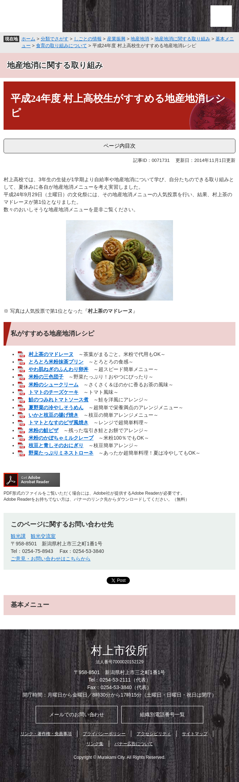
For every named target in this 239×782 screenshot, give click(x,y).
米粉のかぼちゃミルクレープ (61, 438)
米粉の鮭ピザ (44, 430)
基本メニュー (30, 604)
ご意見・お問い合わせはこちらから (51, 558)
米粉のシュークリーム (53, 384)
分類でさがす (54, 38)
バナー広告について (134, 743)
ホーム (28, 38)
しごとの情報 (88, 38)
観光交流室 (43, 536)
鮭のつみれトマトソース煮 (58, 399)
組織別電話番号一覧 (162, 714)
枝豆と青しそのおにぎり (56, 445)
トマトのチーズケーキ (53, 392)
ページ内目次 (119, 146)
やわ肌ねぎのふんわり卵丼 (58, 369)
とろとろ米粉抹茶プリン (56, 362)
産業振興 (116, 38)
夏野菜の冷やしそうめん (56, 407)
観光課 (18, 536)
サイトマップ (195, 733)
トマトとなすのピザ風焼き (58, 422)
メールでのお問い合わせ (76, 714)
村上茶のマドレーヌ (51, 354)
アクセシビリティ (154, 733)
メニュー (221, 16)
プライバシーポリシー (104, 733)
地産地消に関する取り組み (182, 38)
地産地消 (140, 38)
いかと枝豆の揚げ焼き (53, 415)
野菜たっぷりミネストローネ (61, 453)
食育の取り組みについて (61, 45)
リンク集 (94, 743)
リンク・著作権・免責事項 (46, 733)
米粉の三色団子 (46, 377)
